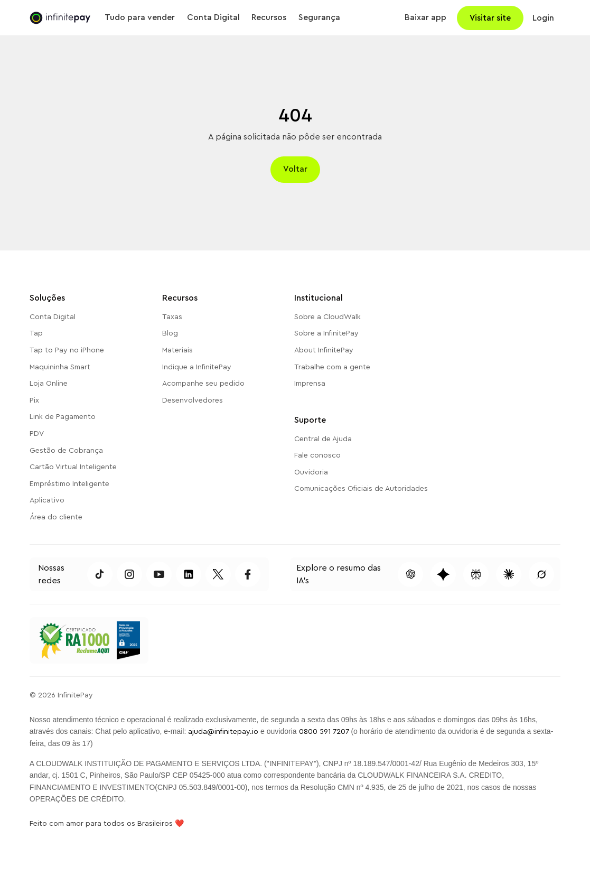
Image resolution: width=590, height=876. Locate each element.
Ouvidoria (311, 472)
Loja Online (49, 383)
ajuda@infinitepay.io (223, 731)
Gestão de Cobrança (66, 450)
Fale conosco (317, 455)
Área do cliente (56, 517)
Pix (34, 400)
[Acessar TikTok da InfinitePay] (100, 574)
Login (543, 18)
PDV (37, 433)
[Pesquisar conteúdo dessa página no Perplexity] (476, 574)
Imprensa (309, 383)
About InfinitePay (323, 350)
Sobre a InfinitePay (326, 333)
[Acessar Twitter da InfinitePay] (218, 574)
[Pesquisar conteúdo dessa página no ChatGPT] (410, 574)
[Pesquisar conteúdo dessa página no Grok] (541, 574)
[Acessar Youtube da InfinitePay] (159, 574)
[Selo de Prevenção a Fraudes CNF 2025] (128, 640)
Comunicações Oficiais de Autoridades (361, 488)
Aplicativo (47, 500)
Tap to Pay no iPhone (67, 350)
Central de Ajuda (323, 439)
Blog (170, 333)
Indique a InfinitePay (196, 367)
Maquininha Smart (60, 367)
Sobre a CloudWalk (327, 317)
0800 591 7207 (324, 731)
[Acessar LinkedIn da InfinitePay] (188, 574)
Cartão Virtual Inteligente (73, 467)
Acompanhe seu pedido (203, 383)
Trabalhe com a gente (332, 367)
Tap (36, 333)
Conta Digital (53, 317)
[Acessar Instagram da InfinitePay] (129, 574)
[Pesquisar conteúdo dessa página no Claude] (508, 574)
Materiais (177, 350)
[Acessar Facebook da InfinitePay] (247, 574)
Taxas (172, 317)
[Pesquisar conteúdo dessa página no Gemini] (443, 574)
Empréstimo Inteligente (69, 484)
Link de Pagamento (63, 417)
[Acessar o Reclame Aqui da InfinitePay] (74, 640)
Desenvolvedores (192, 400)
